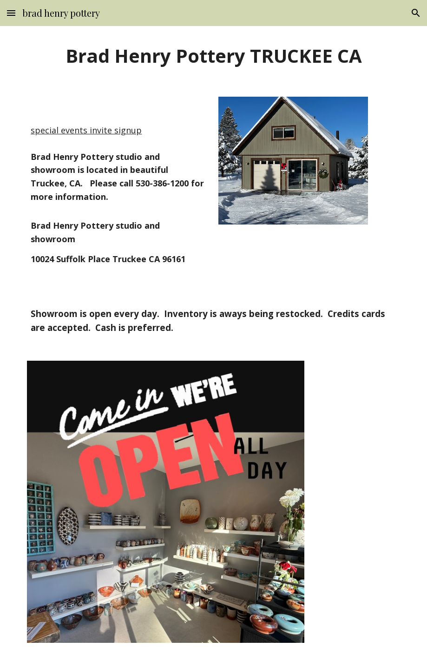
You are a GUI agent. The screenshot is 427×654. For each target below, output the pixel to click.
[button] (11, 13)
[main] (213, 55)
